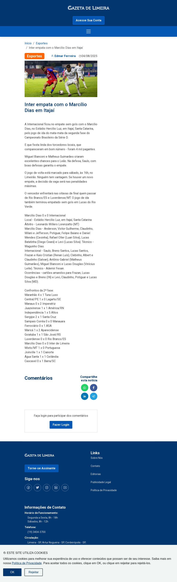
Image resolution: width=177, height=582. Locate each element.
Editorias (96, 474)
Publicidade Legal (101, 482)
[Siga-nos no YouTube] (65, 487)
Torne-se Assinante (41, 468)
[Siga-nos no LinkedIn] (55, 487)
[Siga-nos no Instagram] (46, 487)
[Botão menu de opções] (88, 31)
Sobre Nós (97, 458)
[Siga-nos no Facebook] (28, 487)
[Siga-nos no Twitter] (37, 487)
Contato (95, 466)
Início (28, 43)
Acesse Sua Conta (88, 20)
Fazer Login (61, 424)
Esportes (42, 43)
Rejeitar (33, 572)
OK (12, 572)
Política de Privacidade (27, 563)
